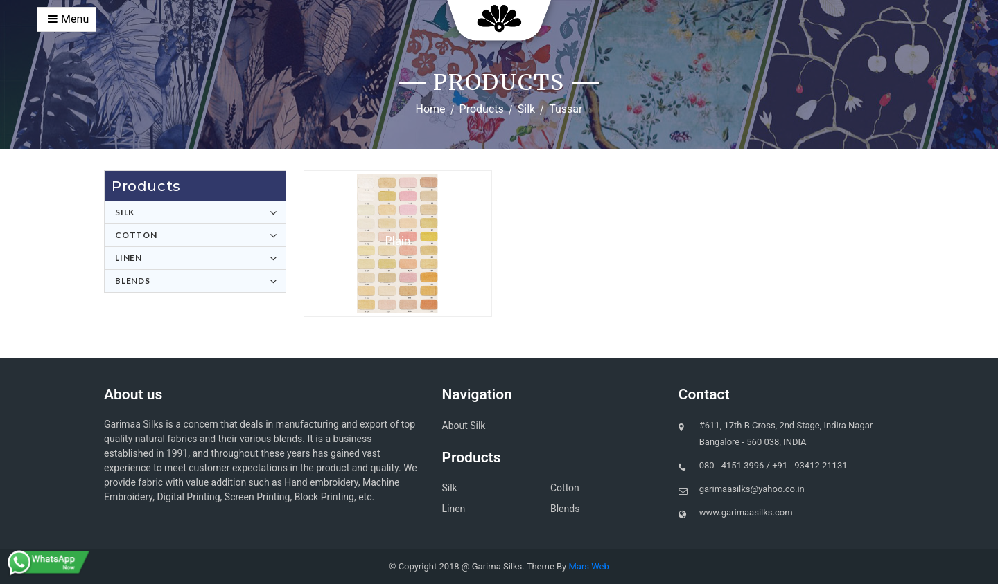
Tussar (565, 109)
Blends (132, 280)
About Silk (464, 425)
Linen (128, 258)
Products (481, 109)
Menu (68, 19)
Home (431, 109)
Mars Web (588, 566)
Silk (526, 109)
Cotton (136, 235)
